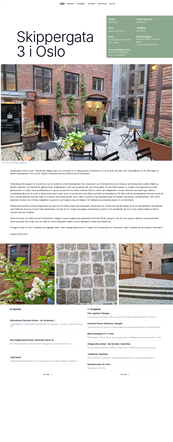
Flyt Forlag (102, 4)
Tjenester (91, 4)
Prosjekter (81, 4)
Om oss (112, 4)
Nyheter (71, 4)
